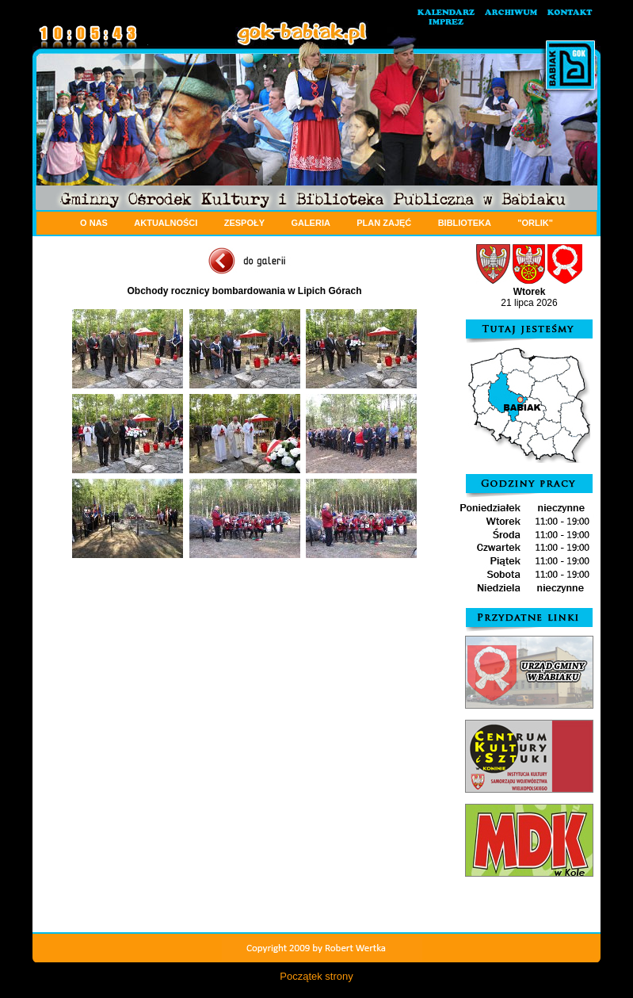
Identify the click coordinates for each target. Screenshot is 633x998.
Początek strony (316, 976)
